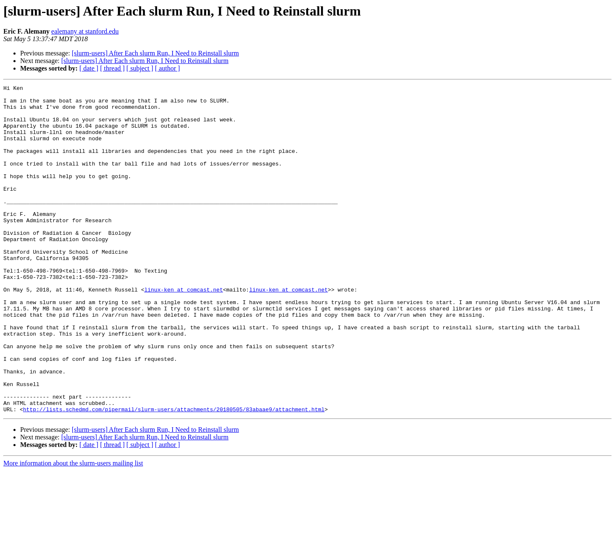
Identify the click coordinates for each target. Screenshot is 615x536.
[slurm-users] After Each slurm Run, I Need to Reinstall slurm (155, 53)
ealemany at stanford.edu (84, 31)
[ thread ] (112, 68)
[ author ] (167, 68)
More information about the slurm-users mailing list (73, 528)
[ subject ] (139, 68)
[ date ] (88, 68)
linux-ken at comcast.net (183, 331)
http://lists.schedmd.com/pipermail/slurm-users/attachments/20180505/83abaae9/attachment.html (174, 474)
